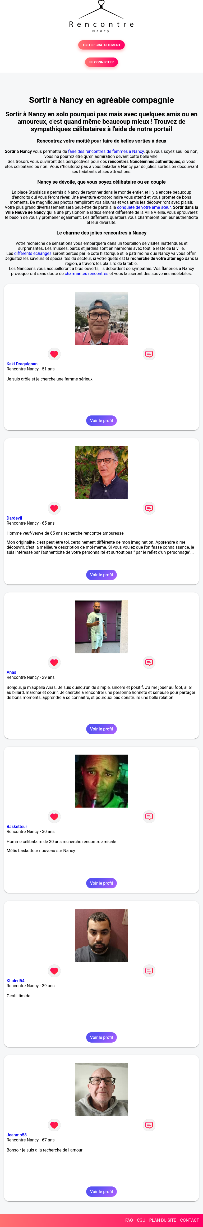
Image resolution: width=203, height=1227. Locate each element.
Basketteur (17, 826)
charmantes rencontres (86, 273)
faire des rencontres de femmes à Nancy (106, 151)
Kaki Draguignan (22, 363)
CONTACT (189, 1220)
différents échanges (33, 253)
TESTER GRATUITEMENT (101, 45)
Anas (11, 672)
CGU (141, 1220)
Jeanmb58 (17, 1134)
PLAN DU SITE (162, 1220)
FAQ (129, 1220)
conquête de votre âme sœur (144, 207)
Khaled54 (15, 980)
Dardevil (14, 518)
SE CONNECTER (101, 62)
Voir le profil (101, 420)
